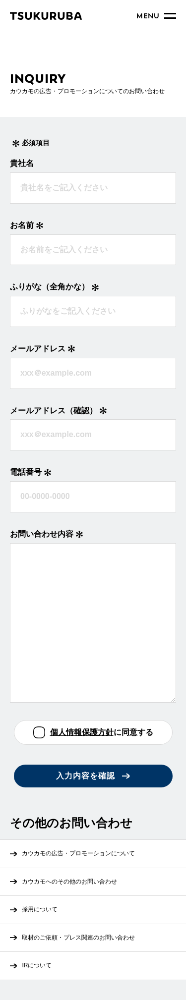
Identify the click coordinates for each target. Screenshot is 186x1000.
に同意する (101, 732)
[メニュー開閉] (156, 16)
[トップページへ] (46, 16)
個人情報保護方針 (82, 732)
